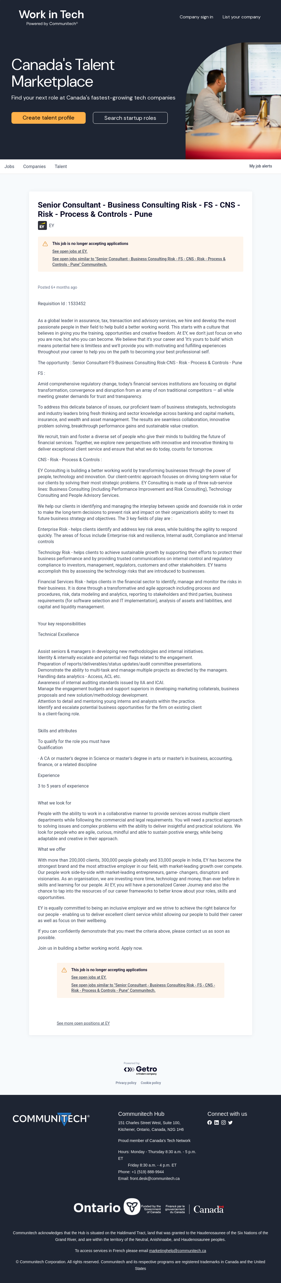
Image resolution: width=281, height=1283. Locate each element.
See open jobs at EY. (70, 251)
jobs (9, 166)
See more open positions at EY (83, 1023)
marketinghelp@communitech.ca (177, 1250)
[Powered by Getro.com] (140, 1069)
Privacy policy (126, 1083)
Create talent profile (49, 117)
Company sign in (196, 17)
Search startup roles (130, 118)
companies (34, 166)
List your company (242, 17)
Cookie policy (151, 1083)
